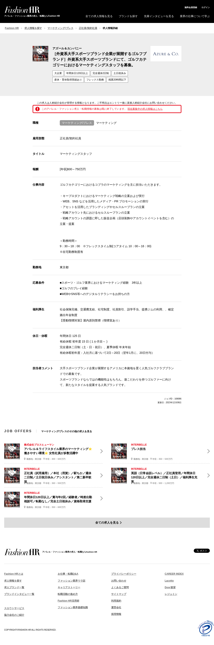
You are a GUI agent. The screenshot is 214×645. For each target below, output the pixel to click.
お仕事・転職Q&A (68, 573)
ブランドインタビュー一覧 (19, 594)
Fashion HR (12, 28)
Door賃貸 (170, 587)
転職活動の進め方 (68, 594)
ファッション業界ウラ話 (71, 580)
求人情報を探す (33, 28)
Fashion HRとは (13, 573)
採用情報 (116, 614)
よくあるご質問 (120, 587)
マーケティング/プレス (60, 28)
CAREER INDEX (174, 573)
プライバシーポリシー (123, 573)
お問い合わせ (118, 580)
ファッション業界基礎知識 (73, 607)
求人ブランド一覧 (14, 587)
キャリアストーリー (69, 587)
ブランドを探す (128, 16)
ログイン (205, 7)
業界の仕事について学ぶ (195, 16)
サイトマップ (118, 594)
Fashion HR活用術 (68, 600)
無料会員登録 (191, 7)
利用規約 (116, 600)
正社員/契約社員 (88, 28)
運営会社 (116, 607)
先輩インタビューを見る (159, 16)
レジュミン (171, 594)
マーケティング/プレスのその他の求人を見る (66, 431)
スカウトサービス (14, 608)
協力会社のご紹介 (14, 615)
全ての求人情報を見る (99, 16)
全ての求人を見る (107, 522)
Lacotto (169, 580)
